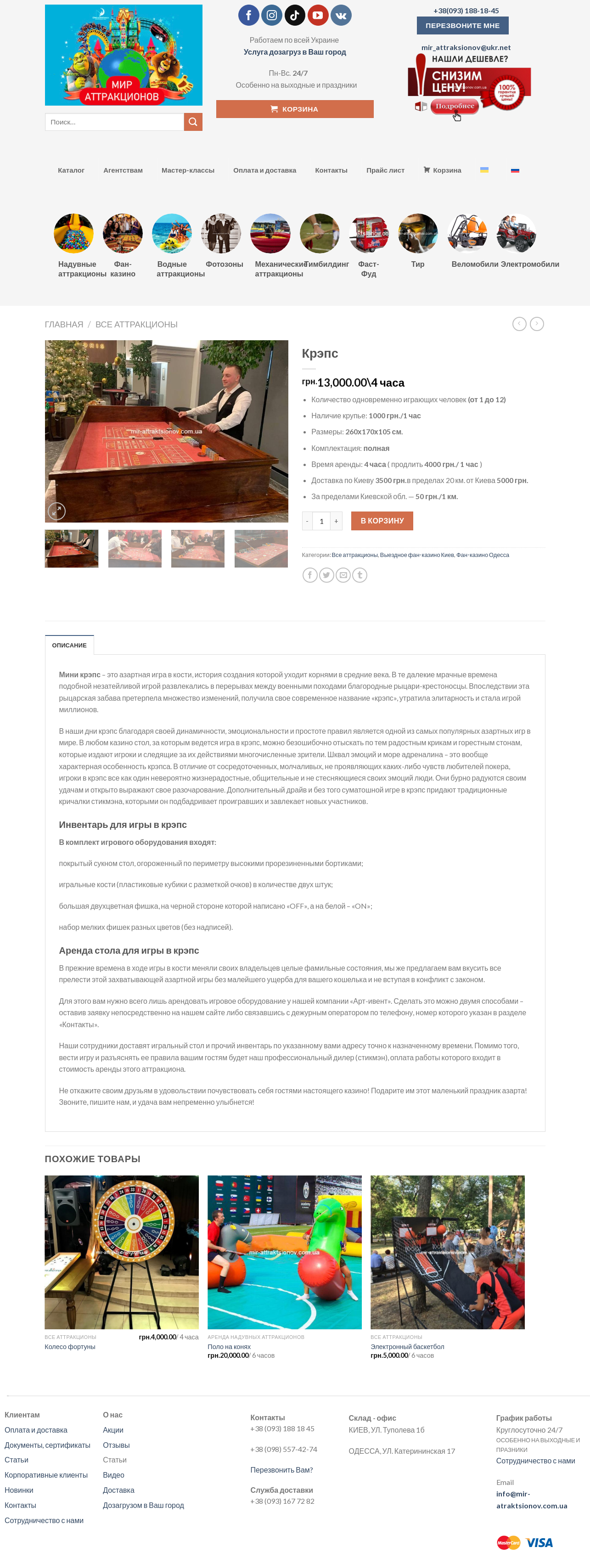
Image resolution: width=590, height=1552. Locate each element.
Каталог (71, 170)
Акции (113, 1429)
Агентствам (123, 170)
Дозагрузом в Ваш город (143, 1505)
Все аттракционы (137, 324)
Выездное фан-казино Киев (417, 554)
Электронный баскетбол (407, 1346)
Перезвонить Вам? (281, 1469)
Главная (64, 324)
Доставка (119, 1489)
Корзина (447, 170)
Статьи (16, 1459)
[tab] (70, 644)
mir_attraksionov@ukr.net (466, 47)
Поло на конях (229, 1346)
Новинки (19, 1489)
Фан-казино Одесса (482, 554)
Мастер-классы (188, 170)
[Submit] (193, 122)
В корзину (383, 520)
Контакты (331, 170)
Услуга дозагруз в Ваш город (295, 51)
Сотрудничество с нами (44, 1520)
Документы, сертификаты (47, 1444)
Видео (113, 1474)
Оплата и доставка (264, 170)
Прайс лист (385, 170)
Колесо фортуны (70, 1346)
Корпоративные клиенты (46, 1474)
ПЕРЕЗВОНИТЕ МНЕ (463, 25)
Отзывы (116, 1444)
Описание (69, 645)
